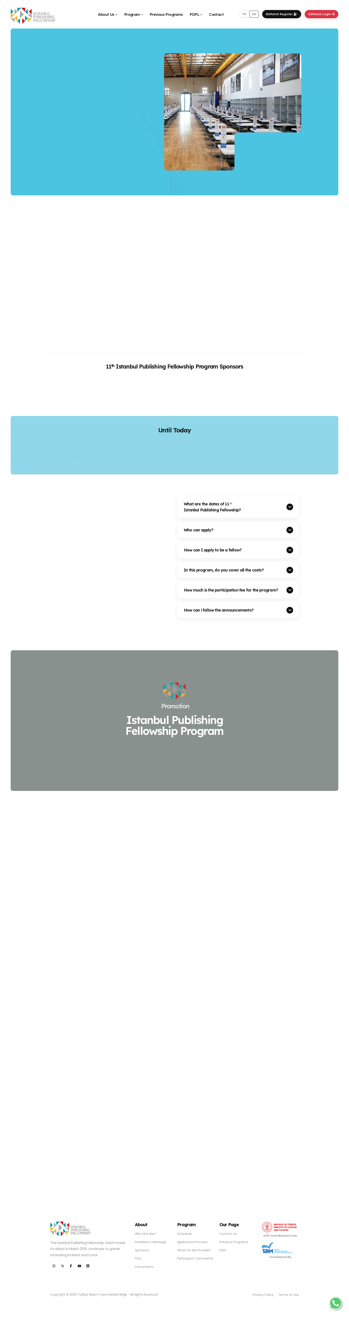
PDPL (194, 14)
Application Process (192, 1242)
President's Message (150, 1242)
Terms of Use (288, 1295)
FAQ (138, 1258)
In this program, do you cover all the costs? (224, 569)
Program (132, 14)
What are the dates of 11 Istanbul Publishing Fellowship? (212, 506)
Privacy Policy (263, 1295)
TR (244, 14)
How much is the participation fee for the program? (231, 590)
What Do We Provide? (194, 1250)
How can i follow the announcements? (219, 610)
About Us (106, 14)
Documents (144, 1266)
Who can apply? (198, 529)
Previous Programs (166, 14)
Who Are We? (145, 1234)
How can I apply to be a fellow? (212, 549)
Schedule (184, 1234)
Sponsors (142, 1250)
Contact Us (228, 1234)
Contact (216, 14)
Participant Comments (195, 1258)
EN (254, 14)
